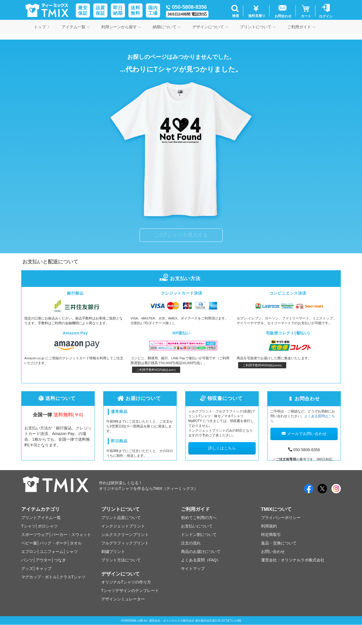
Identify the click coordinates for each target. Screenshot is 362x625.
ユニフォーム (51, 551)
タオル (76, 543)
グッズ (27, 568)
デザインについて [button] (210, 27)
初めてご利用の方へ (199, 517)
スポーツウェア (35, 534)
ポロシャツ (48, 526)
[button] (235, 11)
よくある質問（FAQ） (201, 560)
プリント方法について (121, 560)
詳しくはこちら (222, 448)
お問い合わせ (273, 551)
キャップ (43, 568)
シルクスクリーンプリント (125, 534)
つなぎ (60, 560)
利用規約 (269, 526)
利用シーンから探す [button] (121, 27)
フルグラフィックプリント (125, 543)
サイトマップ (193, 568)
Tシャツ (28, 526)
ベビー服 (29, 543)
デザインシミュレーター (123, 599)
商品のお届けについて (201, 551)
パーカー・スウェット (71, 534)
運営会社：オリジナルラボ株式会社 (292, 560)
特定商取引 (271, 534)
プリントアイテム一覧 (41, 517)
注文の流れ (191, 543)
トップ (42, 27)
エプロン (29, 551)
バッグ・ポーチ (53, 543)
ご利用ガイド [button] (301, 27)
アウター (43, 560)
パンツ (27, 560)
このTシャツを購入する (181, 235)
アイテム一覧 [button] (75, 27)
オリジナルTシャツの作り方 (126, 582)
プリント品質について (121, 517)
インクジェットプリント (123, 526)
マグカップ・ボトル (39, 577)
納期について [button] (166, 27)
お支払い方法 (180, 278)
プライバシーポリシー (281, 517)
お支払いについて (197, 526)
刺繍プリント (113, 551)
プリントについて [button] (257, 27)
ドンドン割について (199, 534)
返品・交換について (279, 543)
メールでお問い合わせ (304, 433)
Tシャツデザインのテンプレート (130, 590)
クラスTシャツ (72, 577)
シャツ (72, 551)
